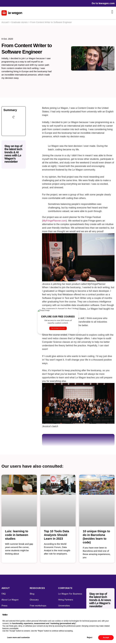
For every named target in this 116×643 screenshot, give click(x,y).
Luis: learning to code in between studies (16, 535)
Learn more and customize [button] (18, 637)
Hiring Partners (65, 599)
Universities (64, 605)
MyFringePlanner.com (54, 220)
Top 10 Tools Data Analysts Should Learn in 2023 (56, 535)
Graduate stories (19, 22)
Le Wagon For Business (70, 593)
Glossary (34, 599)
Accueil (5, 22)
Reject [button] (89, 637)
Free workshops (38, 605)
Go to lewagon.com (103, 3)
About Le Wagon (10, 599)
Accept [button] (106, 637)
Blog (32, 593)
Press (4, 605)
